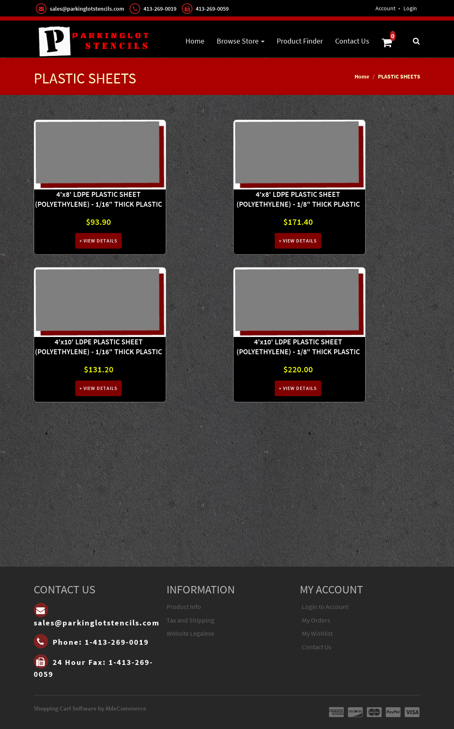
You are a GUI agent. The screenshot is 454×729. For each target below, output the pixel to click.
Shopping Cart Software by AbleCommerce (90, 708)
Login (410, 8)
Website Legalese (190, 633)
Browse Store (238, 41)
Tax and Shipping (190, 620)
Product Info (184, 606)
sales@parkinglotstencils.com (87, 8)
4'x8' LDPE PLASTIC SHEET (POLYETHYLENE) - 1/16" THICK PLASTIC (98, 199)
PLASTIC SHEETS (399, 76)
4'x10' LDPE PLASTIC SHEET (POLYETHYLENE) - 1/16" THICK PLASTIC (98, 346)
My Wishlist (317, 633)
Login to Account (325, 606)
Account (385, 8)
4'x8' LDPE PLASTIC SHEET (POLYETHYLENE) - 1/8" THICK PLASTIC (298, 199)
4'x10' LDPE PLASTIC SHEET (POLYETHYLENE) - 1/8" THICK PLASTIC (298, 346)
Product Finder (300, 41)
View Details (100, 241)
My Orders (316, 620)
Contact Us (352, 41)
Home (194, 41)
